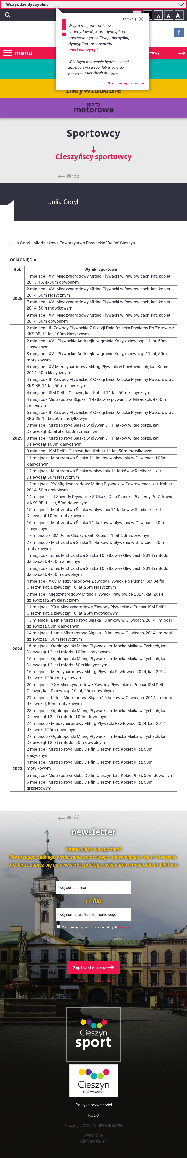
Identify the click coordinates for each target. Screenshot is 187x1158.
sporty (93, 108)
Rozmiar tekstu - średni (168, 15)
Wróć (72, 176)
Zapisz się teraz (93, 968)
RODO (93, 1115)
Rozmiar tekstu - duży (179, 15)
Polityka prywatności (93, 1105)
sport (93, 1042)
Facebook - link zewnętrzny (179, 34)
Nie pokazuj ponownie (126, 83)
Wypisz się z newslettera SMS (93, 981)
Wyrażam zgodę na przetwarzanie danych (90, 927)
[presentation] (93, 944)
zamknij (133, 19)
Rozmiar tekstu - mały (158, 15)
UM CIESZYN (109, 1125)
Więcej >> (124, 927)
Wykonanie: (93, 1138)
